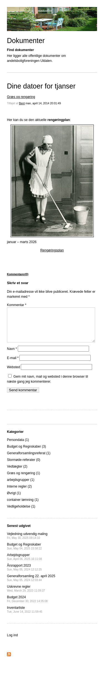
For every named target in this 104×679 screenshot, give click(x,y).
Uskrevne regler (26, 595)
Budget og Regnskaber (24, 553)
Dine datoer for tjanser (41, 86)
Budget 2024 (27, 605)
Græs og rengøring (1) (23, 480)
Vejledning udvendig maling (27, 542)
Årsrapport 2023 (24, 574)
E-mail (13, 365)
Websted (13, 374)
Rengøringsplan (52, 250)
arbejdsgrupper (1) (20, 486)
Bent (22, 103)
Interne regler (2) (19, 493)
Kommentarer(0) (17, 274)
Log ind (12, 642)
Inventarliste (24, 616)
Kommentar (16, 305)
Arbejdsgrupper (24, 563)
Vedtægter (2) (17, 473)
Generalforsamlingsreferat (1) (28, 460)
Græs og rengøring (21, 97)
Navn (12, 355)
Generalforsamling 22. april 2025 (31, 584)
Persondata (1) (18, 446)
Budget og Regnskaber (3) (26, 453)
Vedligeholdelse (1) (21, 513)
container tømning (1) (23, 506)
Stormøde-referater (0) (23, 466)
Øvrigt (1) (14, 500)
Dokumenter (26, 40)
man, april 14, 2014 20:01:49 (43, 103)
